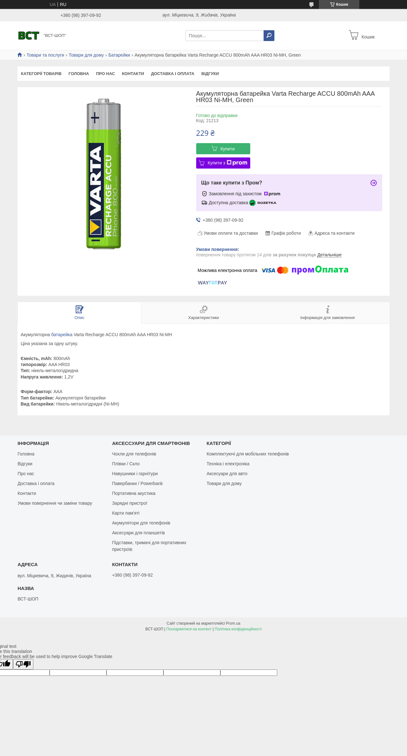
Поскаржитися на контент (188, 629)
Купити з (227, 163)
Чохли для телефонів (134, 453)
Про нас (105, 73)
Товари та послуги (45, 55)
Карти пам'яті (125, 513)
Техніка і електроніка (228, 463)
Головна (79, 73)
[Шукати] (269, 35)
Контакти (133, 73)
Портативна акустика (133, 493)
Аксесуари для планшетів (138, 532)
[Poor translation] (23, 664)
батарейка (61, 334)
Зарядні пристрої (129, 503)
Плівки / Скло (126, 463)
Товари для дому (86, 55)
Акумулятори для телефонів (141, 522)
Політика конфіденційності (238, 629)
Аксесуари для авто (227, 473)
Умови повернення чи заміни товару (54, 503)
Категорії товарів (41, 73)
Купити (227, 148)
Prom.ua (233, 623)
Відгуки (210, 73)
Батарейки (119, 55)
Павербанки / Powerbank (137, 483)
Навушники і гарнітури (135, 473)
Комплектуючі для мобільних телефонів (248, 453)
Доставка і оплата (172, 73)
